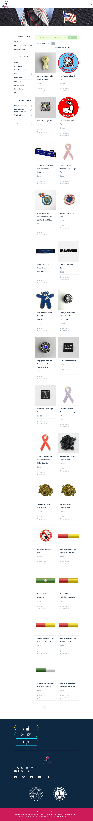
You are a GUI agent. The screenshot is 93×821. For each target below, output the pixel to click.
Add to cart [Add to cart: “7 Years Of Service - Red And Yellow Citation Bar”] (42, 651)
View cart (72, 37)
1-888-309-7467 (52, 814)
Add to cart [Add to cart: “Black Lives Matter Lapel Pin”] (42, 421)
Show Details (43, 90)
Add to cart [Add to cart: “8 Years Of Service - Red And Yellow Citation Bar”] (65, 651)
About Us (17, 81)
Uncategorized (19, 49)
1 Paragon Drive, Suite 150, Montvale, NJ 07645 (28, 814)
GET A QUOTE (26, 728)
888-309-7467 (28, 767)
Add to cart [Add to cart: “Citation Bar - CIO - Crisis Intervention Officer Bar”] (42, 280)
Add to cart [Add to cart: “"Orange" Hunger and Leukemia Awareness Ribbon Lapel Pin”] (42, 472)
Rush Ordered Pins (20, 70)
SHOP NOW (26, 734)
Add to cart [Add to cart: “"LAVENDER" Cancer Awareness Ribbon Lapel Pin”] (65, 424)
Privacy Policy (19, 85)
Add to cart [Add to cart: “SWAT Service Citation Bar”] (65, 277)
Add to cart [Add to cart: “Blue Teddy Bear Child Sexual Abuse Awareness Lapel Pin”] (42, 328)
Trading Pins (18, 115)
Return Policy (19, 89)
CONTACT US (26, 743)
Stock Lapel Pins (20, 46)
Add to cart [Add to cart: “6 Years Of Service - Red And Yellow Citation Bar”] (65, 606)
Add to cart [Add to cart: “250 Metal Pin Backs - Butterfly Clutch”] (42, 517)
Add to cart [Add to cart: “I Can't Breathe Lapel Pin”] (65, 369)
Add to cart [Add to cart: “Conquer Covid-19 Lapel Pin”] (65, 133)
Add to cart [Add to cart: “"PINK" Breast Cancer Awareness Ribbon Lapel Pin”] (65, 181)
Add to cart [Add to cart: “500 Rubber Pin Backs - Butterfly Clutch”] (65, 469)
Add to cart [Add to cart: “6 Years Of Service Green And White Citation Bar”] (42, 695)
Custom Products (20, 106)
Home (16, 62)
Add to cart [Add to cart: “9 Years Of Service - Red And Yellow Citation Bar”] (65, 561)
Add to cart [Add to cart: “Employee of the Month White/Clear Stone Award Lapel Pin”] (65, 328)
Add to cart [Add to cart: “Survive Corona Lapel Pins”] (65, 226)
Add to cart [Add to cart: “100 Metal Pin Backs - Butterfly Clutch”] (65, 517)
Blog (16, 93)
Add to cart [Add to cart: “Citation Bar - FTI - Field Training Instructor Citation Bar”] (42, 181)
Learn (16, 74)
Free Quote (18, 66)
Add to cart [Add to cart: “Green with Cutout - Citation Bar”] (42, 606)
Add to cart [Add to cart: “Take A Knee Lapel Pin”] (42, 130)
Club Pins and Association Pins (20, 110)
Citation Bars (19, 42)
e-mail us (23, 771)
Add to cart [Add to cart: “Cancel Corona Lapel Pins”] (42, 561)
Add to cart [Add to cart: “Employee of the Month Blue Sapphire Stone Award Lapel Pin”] (42, 376)
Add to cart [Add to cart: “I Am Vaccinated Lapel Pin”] (65, 88)
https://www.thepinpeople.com (67, 814)
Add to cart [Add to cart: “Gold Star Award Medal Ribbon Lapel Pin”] (42, 88)
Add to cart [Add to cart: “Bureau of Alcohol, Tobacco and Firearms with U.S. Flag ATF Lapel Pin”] (42, 232)
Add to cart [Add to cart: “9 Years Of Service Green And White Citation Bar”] (65, 695)
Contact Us (18, 77)
